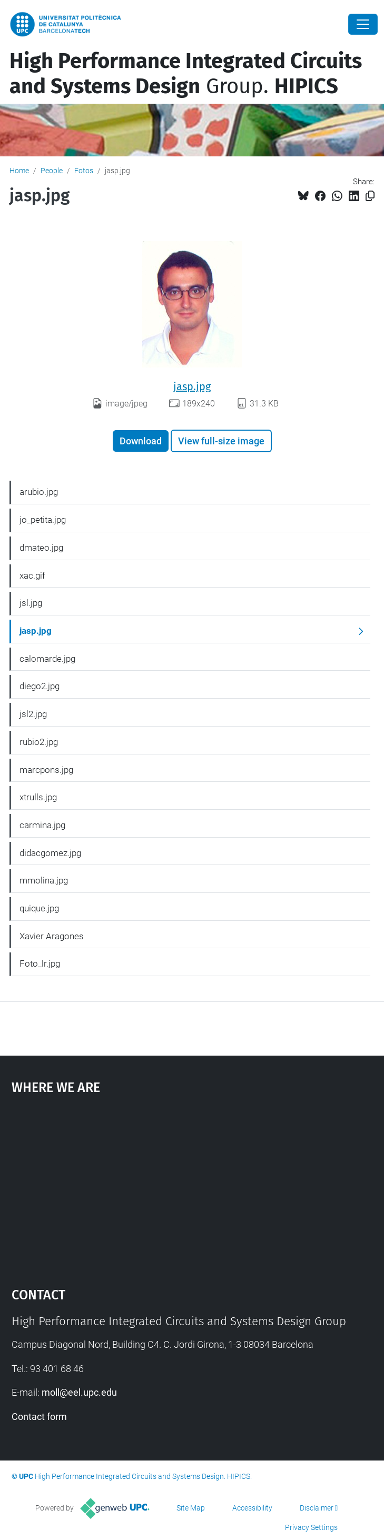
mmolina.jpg (43, 880)
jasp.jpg (192, 386)
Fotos (83, 170)
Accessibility (252, 1508)
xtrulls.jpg (38, 797)
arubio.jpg (38, 491)
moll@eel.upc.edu (79, 1392)
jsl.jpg (30, 603)
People (52, 170)
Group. (185, 73)
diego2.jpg (39, 686)
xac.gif (32, 575)
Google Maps (192, 1186)
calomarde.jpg (47, 658)
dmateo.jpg (41, 547)
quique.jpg (39, 908)
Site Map (190, 1508)
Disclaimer (316, 1508)
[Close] (363, 24)
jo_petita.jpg (42, 519)
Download (141, 440)
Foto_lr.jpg (39, 963)
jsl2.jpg (33, 714)
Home (19, 170)
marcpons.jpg (46, 769)
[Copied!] (370, 196)
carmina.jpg (42, 825)
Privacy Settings (311, 1527)
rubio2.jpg (38, 742)
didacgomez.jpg (50, 853)
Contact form (39, 1416)
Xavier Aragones (51, 936)
